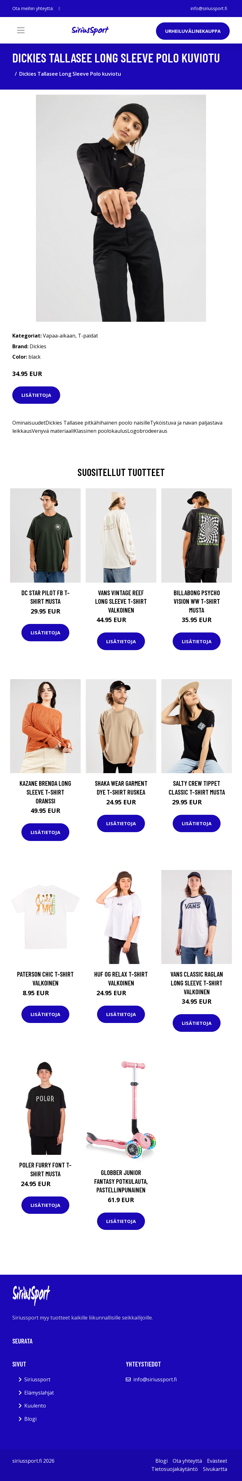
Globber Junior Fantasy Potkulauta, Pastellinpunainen (121, 1181)
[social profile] (59, 9)
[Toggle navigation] (20, 30)
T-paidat (88, 335)
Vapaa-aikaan (59, 335)
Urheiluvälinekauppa (193, 31)
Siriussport (37, 1379)
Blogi (30, 1418)
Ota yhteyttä (187, 1460)
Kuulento (35, 1405)
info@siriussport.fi (209, 8)
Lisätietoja (36, 395)
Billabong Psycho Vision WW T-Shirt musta (197, 601)
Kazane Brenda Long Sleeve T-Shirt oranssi (45, 791)
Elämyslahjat (39, 1392)
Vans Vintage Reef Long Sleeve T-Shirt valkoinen (121, 601)
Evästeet (217, 1460)
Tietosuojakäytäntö (174, 1469)
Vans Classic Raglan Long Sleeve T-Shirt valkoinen (196, 982)
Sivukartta (215, 1469)
